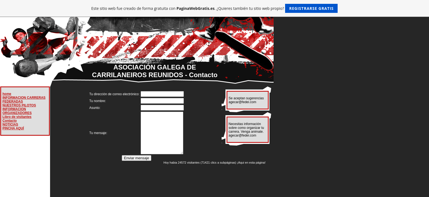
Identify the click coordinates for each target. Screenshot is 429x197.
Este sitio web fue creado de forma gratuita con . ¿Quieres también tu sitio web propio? (214, 8)
